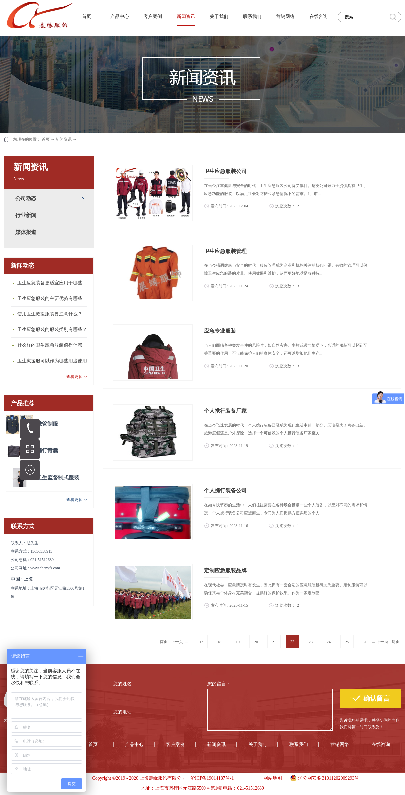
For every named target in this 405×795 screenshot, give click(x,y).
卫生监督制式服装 (58, 477)
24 (329, 642)
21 (274, 642)
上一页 (177, 641)
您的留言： (219, 683)
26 (365, 642)
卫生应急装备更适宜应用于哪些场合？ (53, 282)
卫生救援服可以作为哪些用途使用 (52, 360)
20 (256, 642)
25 (347, 642)
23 (311, 642)
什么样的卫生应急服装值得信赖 (49, 345)
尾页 (396, 641)
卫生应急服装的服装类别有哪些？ (52, 329)
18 (219, 642)
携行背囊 (47, 450)
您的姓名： (124, 683)
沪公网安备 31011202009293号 (323, 777)
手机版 (246, 778)
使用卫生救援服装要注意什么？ (49, 314)
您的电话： (124, 712)
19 (238, 642)
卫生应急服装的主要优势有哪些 (49, 298)
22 (292, 641)
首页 (86, 16)
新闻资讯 (64, 139)
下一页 (382, 641)
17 (201, 642)
